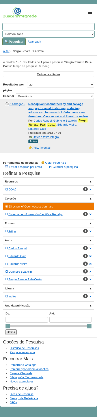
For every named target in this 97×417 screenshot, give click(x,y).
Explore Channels (21, 373)
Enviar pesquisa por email (24, 167)
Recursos (11, 181)
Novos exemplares (22, 381)
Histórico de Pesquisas (24, 348)
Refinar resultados (48, 74)
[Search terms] (48, 26)
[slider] (8, 326)
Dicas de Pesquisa (22, 394)
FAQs (13, 402)
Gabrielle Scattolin (65, 120)
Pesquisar (14, 41)
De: (8, 313)
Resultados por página (13, 87)
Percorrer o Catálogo (23, 365)
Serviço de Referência (24, 398)
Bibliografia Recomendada (26, 377)
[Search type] (48, 34)
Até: (52, 313)
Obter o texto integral (44, 137)
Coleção (10, 198)
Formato (10, 223)
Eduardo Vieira (66, 124)
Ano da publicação (17, 305)
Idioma (9, 288)
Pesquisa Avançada (22, 352)
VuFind (9, 12)
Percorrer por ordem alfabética (29, 369)
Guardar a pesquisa (63, 167)
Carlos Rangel (43, 120)
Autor (6, 51)
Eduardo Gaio (37, 128)
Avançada (34, 41)
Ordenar (8, 96)
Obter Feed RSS (54, 162)
